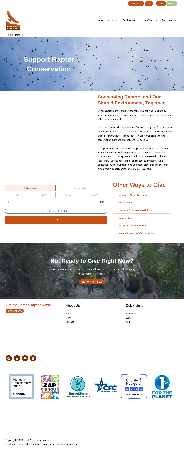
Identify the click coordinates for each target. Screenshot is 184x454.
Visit (127, 321)
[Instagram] (17, 358)
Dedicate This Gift (56, 211)
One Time (30, 187)
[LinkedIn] (33, 358)
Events (129, 317)
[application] (117, 20)
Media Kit (70, 313)
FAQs (68, 317)
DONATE (56, 220)
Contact (70, 321)
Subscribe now (15, 311)
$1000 (94, 194)
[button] (136, 3)
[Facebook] (9, 358)
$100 (43, 194)
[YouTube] (25, 358)
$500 (68, 194)
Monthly (81, 187)
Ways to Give (131, 313)
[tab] (142, 195)
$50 (17, 194)
